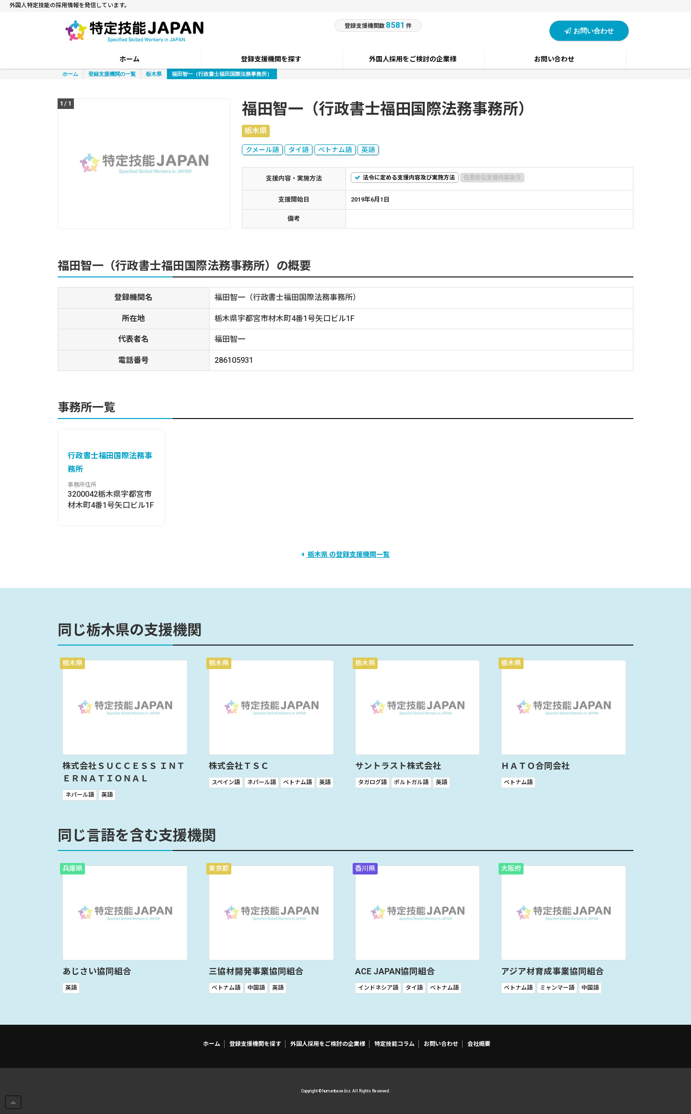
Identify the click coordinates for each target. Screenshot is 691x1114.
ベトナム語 (335, 150)
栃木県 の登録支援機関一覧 (345, 554)
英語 (368, 150)
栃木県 (154, 73)
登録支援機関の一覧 (112, 73)
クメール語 (262, 150)
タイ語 (298, 150)
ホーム (70, 73)
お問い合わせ (589, 30)
